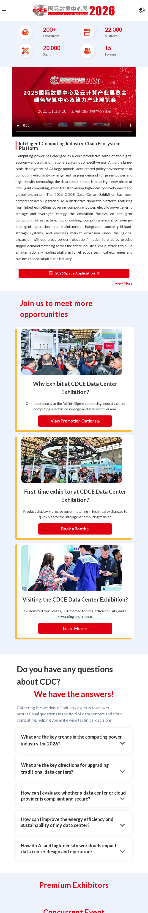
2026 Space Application (74, 273)
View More (120, 283)
